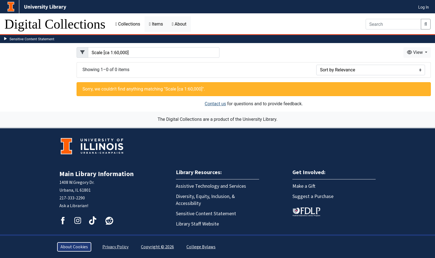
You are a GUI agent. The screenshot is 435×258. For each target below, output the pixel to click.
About (179, 24)
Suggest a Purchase (312, 196)
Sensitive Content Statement (31, 39)
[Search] (393, 24)
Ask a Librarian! (73, 206)
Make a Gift (303, 186)
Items (156, 24)
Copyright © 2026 (157, 247)
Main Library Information (96, 174)
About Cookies (74, 247)
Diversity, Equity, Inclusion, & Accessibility (205, 200)
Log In (423, 7)
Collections (127, 24)
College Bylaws (201, 247)
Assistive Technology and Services (211, 186)
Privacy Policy (115, 247)
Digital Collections (54, 24)
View (415, 52)
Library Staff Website (197, 224)
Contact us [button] (215, 103)
